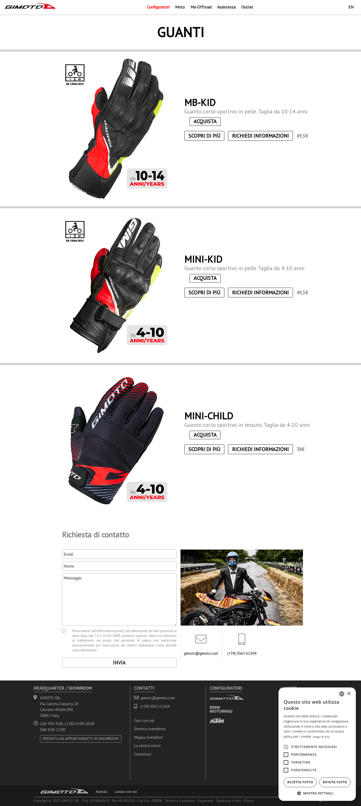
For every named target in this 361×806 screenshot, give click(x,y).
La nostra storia (147, 745)
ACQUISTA (205, 121)
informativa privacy (111, 631)
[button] (317, 793)
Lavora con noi (126, 791)
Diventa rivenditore (150, 728)
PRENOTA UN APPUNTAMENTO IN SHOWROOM (81, 738)
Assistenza (226, 7)
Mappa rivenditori (148, 737)
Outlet (247, 7)
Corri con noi (144, 720)
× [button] (349, 694)
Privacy (249, 800)
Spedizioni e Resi (228, 800)
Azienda (101, 791)
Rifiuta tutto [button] (335, 782)
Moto (180, 7)
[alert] (317, 744)
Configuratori (158, 7)
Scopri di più (204, 135)
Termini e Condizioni (180, 800)
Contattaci (142, 754)
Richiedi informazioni (260, 135)
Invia (119, 662)
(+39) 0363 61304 (241, 653)
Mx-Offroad (201, 7)
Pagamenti (205, 800)
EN (351, 7)
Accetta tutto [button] (300, 782)
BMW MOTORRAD (221, 709)
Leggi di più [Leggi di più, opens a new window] (321, 736)
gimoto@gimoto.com (201, 653)
